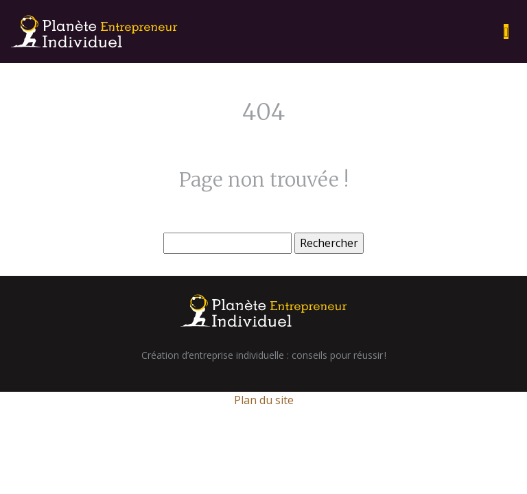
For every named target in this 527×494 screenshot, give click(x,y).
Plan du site (264, 400)
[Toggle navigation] (506, 32)
